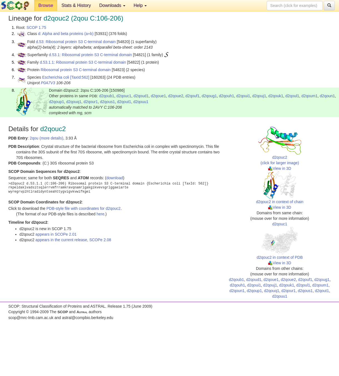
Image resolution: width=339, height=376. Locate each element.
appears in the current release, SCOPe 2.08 (73, 240)
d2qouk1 (275, 96)
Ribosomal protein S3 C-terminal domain (76, 70)
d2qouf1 (192, 96)
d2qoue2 (175, 96)
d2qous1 (107, 101)
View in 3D (279, 168)
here (100, 214)
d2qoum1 (309, 96)
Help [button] (140, 5)
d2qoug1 (209, 96)
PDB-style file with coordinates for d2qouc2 (83, 208)
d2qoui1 (243, 96)
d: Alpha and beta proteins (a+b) (66, 33)
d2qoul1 (292, 96)
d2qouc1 (123, 96)
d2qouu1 (141, 101)
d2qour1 (91, 101)
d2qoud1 (141, 96)
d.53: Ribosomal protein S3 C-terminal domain (76, 41)
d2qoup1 (56, 101)
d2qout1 (124, 101)
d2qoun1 (327, 96)
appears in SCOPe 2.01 (56, 234)
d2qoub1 (106, 96)
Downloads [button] (112, 5)
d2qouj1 (259, 96)
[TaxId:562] (79, 77)
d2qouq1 (73, 101)
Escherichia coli (55, 77)
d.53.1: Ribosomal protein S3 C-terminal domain (90, 55)
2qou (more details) (46, 138)
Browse (45, 5)
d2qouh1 (226, 96)
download (114, 178)
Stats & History (76, 5)
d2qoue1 (158, 96)
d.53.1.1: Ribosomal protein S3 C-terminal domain (83, 62)
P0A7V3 (48, 83)
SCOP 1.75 (36, 27)
